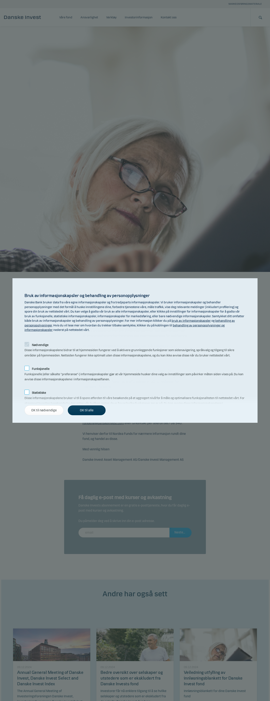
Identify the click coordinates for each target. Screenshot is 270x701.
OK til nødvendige (44, 410)
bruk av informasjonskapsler (191, 321)
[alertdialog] (135, 350)
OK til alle (87, 410)
